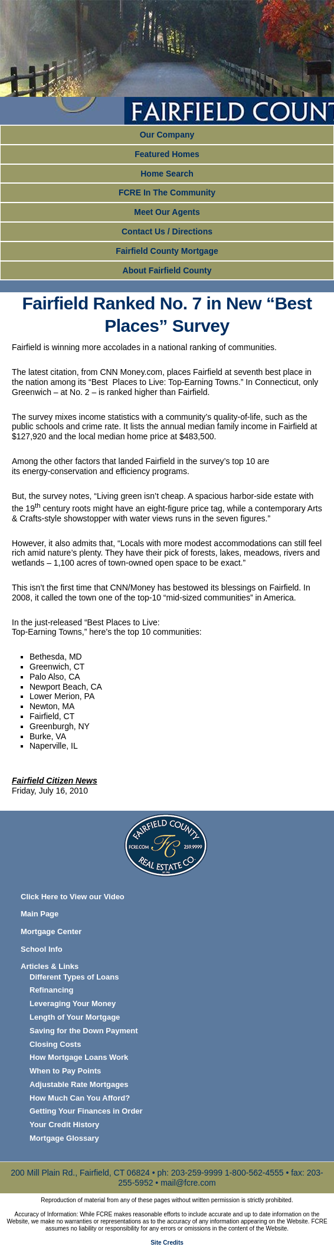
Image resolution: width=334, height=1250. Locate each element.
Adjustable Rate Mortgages (79, 1084)
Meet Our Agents (167, 212)
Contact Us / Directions (167, 231)
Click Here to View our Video (73, 896)
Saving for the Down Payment (83, 1030)
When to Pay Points (65, 1070)
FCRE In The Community (167, 192)
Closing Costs (55, 1044)
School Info (42, 949)
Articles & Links (49, 966)
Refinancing (51, 989)
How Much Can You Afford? (80, 1098)
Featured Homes (167, 154)
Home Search (166, 173)
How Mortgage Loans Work (79, 1057)
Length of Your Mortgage (75, 1017)
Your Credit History (64, 1124)
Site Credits (167, 1242)
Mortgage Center (51, 931)
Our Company (167, 134)
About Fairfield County (167, 270)
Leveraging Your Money (73, 1003)
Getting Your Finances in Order (86, 1111)
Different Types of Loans (74, 976)
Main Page (39, 913)
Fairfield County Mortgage (167, 251)
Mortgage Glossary (64, 1138)
